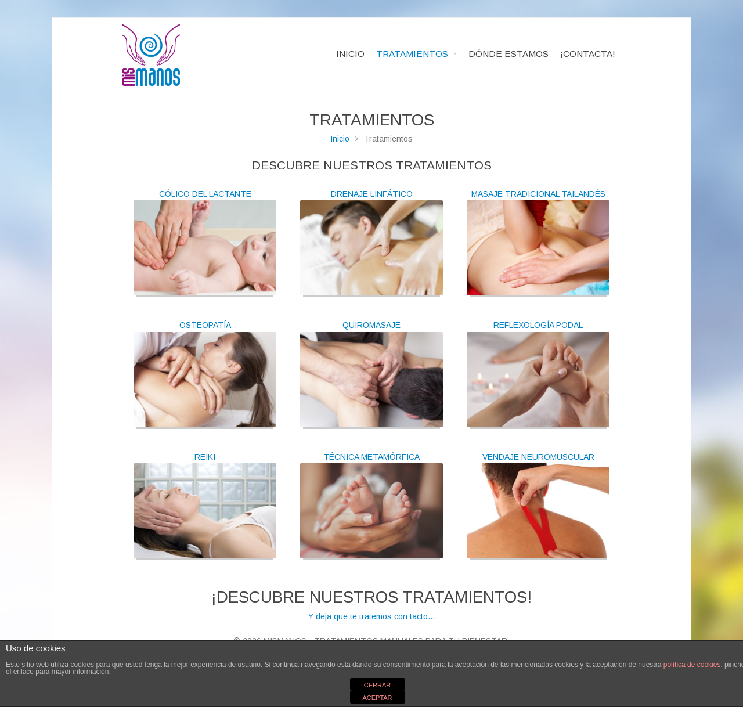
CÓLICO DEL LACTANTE (205, 194)
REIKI (204, 456)
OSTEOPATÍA (205, 325)
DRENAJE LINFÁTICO (372, 194)
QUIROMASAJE (371, 325)
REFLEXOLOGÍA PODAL (538, 325)
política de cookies (692, 665)
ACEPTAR (377, 697)
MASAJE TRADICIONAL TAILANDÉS (538, 194)
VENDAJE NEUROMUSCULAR (538, 456)
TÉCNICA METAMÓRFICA (371, 456)
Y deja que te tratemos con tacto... (371, 604)
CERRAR (377, 684)
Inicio (339, 138)
